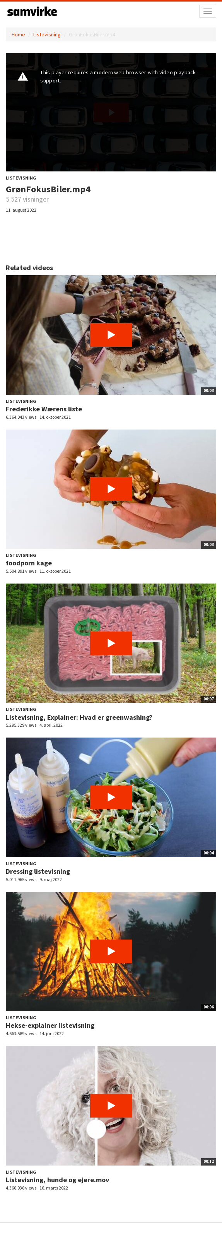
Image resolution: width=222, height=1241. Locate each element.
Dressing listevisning (38, 871)
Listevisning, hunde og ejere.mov (57, 1179)
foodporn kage (29, 562)
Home (18, 34)
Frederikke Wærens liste (44, 408)
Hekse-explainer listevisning (50, 1025)
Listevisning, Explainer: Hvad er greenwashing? (79, 717)
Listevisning (47, 34)
